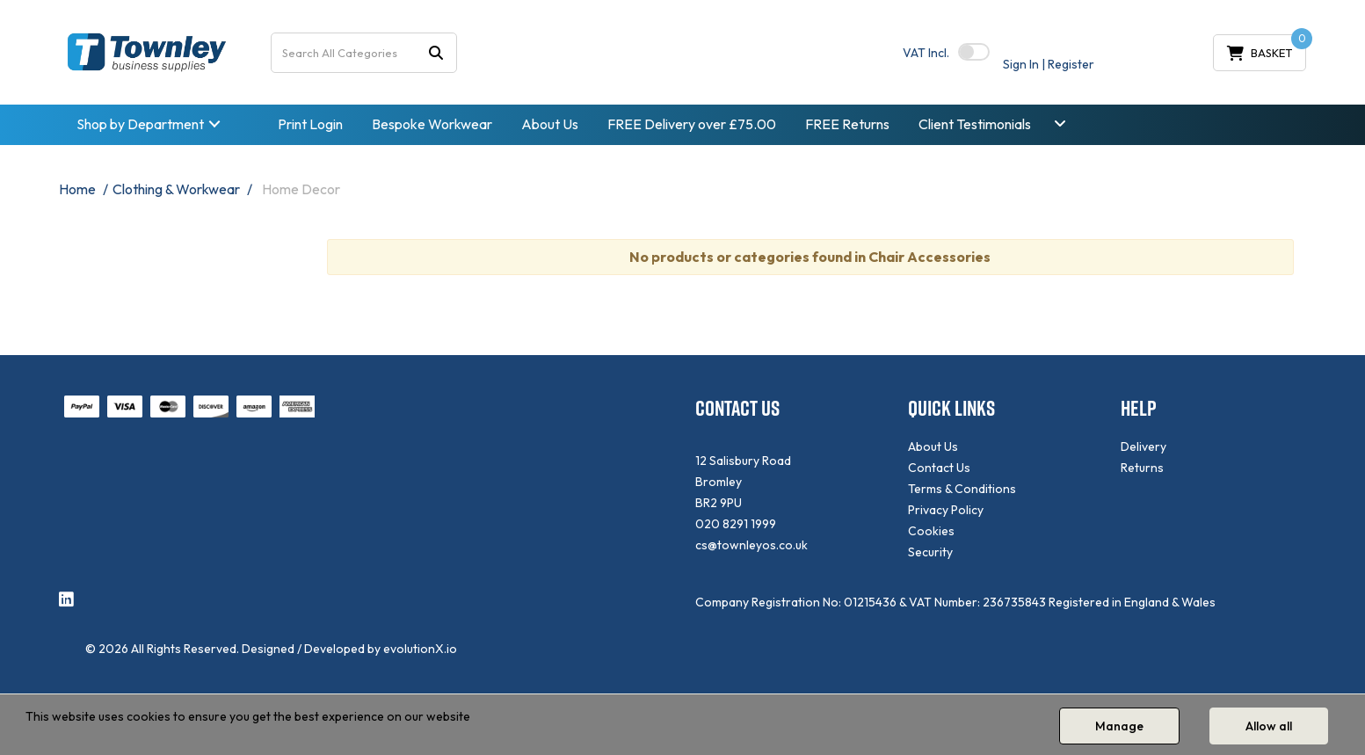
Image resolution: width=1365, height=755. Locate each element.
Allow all (1268, 726)
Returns (1142, 468)
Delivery (1143, 446)
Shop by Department (140, 124)
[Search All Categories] (364, 53)
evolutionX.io (420, 649)
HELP (1139, 408)
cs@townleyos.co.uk (751, 545)
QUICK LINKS (951, 408)
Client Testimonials (974, 124)
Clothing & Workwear (176, 189)
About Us (549, 124)
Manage (1119, 726)
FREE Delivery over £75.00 (691, 124)
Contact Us (939, 468)
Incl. (926, 53)
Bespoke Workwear (432, 124)
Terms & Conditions (962, 489)
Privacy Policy (946, 510)
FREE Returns (847, 124)
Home (77, 189)
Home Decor (301, 189)
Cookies (931, 531)
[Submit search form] (436, 52)
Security (930, 552)
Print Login (310, 124)
